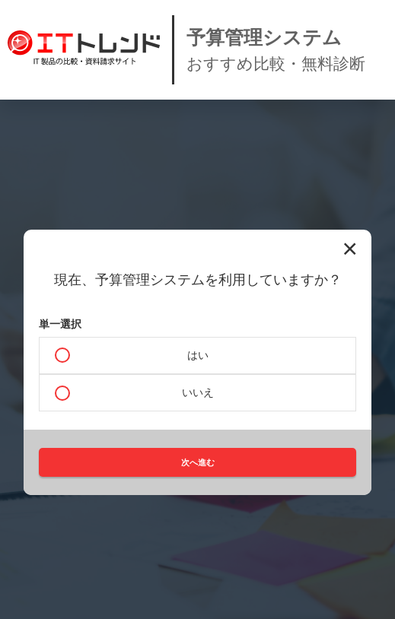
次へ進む (198, 462)
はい (198, 355)
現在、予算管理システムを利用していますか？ (198, 280)
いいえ (198, 392)
